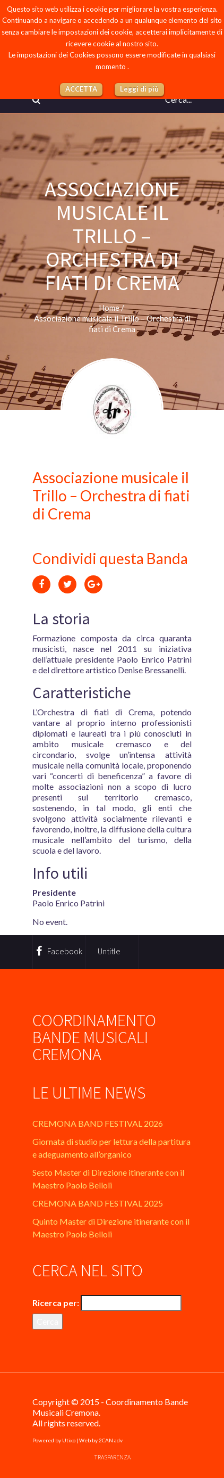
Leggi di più (139, 89)
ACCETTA (81, 89)
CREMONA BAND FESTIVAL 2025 (97, 1203)
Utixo (68, 1440)
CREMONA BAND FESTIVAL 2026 (97, 1123)
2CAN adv (111, 1440)
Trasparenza (112, 1457)
